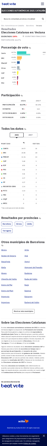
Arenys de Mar (6, 285)
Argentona (5, 302)
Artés (27, 250)
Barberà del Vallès (32, 302)
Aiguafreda (5, 262)
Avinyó (27, 262)
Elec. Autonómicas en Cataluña (12, 25)
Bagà (27, 285)
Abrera (4, 250)
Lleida (29, 224)
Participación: (11, 40)
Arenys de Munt (7, 291)
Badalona (28, 273)
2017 (30, 135)
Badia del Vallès (31, 279)
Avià (26, 256)
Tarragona (7, 231)
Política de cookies (29, 443)
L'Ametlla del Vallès (9, 279)
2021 (17, 135)
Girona (19, 224)
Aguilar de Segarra (8, 256)
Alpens (4, 273)
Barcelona (30, 25)
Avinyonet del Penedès (33, 267)
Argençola (5, 297)
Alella (3, 267)
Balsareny (28, 297)
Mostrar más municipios (23, 311)
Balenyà (28, 291)
